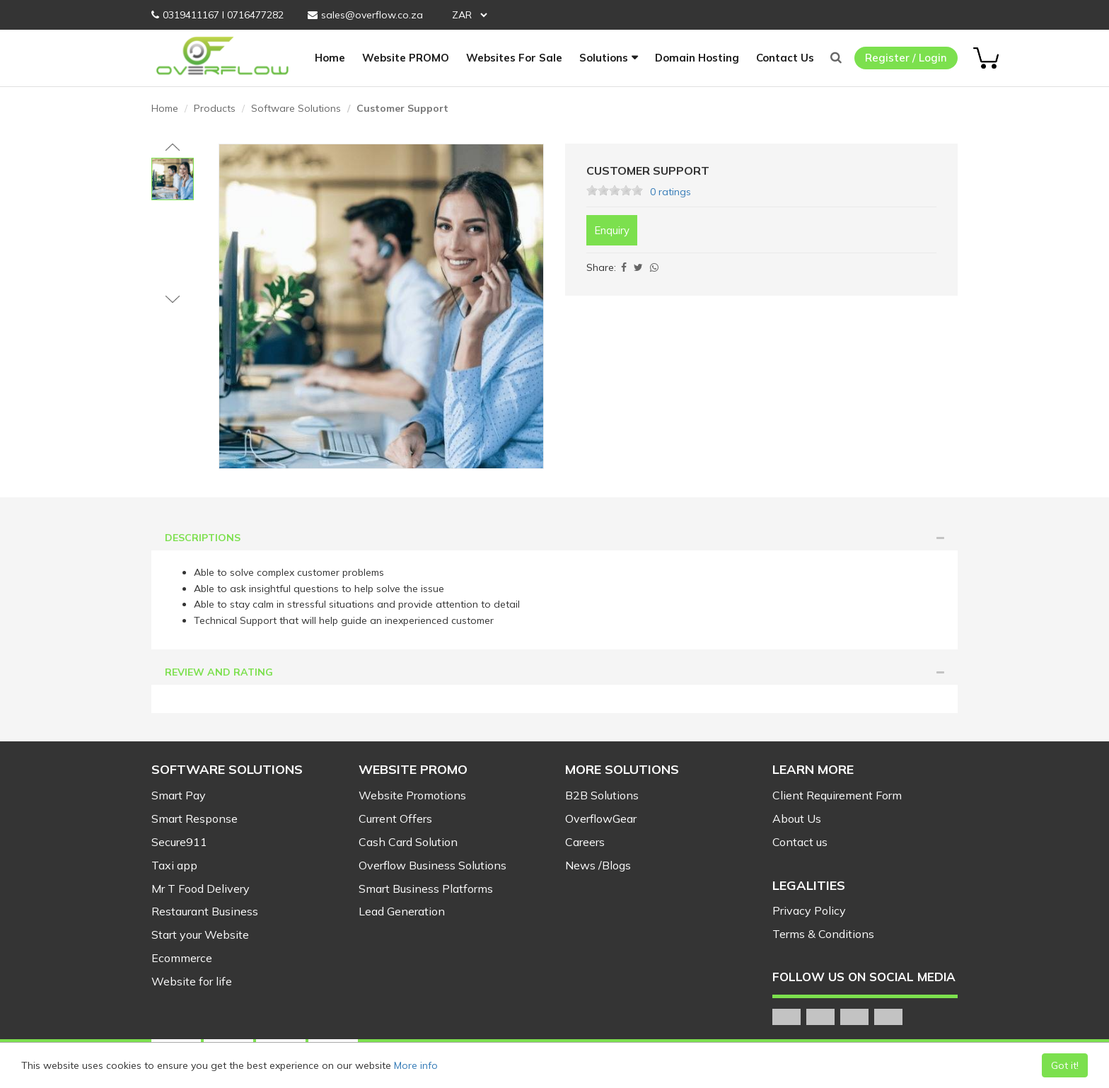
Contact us (800, 842)
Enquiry (611, 230)
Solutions (603, 57)
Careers (585, 842)
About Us (796, 818)
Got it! (1065, 1065)
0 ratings (670, 191)
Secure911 (179, 842)
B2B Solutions (602, 795)
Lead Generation (402, 911)
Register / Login (906, 57)
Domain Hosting (697, 57)
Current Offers (395, 818)
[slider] (614, 190)
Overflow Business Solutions (432, 865)
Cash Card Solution (408, 842)
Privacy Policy (809, 910)
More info (416, 1065)
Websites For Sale (514, 57)
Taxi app (174, 865)
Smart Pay (178, 795)
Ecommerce (181, 958)
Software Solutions (296, 108)
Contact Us (785, 57)
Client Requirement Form (837, 795)
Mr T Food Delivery (200, 888)
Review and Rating (555, 672)
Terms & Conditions (823, 934)
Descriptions (555, 537)
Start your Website (200, 934)
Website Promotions (412, 795)
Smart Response (194, 818)
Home (330, 57)
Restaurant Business (204, 911)
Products (215, 108)
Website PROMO (405, 57)
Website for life (191, 981)
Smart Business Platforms (426, 888)
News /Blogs (598, 865)
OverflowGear (601, 818)
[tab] (554, 538)
